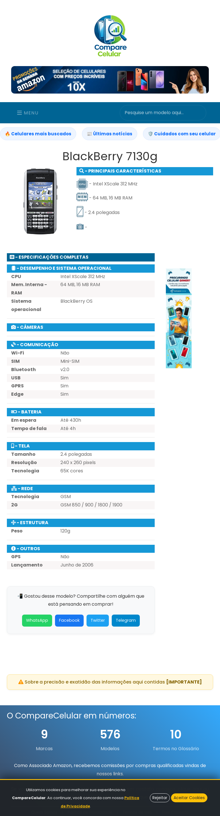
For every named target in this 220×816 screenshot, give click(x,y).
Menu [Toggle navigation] (28, 113)
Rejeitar (159, 798)
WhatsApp (37, 623)
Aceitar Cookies (189, 798)
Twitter (98, 623)
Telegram (126, 623)
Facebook (69, 623)
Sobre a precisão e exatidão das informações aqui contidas (110, 682)
